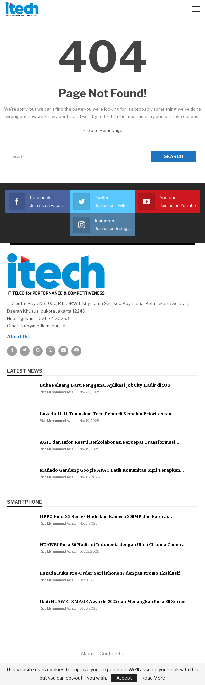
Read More (153, 678)
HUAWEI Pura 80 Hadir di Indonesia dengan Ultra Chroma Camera (112, 544)
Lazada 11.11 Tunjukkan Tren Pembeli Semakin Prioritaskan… (107, 414)
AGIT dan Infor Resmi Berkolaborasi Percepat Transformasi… (109, 442)
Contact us (112, 653)
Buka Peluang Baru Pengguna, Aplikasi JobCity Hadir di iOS (105, 385)
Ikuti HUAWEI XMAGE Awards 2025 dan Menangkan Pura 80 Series (113, 601)
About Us (18, 336)
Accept (124, 678)
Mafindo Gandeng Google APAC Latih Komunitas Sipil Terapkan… (112, 470)
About (87, 653)
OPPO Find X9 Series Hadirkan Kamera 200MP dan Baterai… (106, 516)
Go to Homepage (102, 130)
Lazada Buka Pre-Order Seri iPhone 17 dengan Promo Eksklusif (110, 573)
